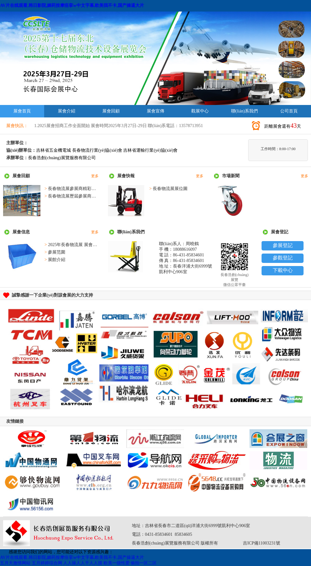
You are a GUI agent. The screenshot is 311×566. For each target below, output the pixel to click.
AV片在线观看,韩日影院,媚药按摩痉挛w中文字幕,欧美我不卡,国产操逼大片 (72, 5)
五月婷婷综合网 (47, 563)
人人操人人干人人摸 (82, 563)
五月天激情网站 (15, 563)
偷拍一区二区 (144, 563)
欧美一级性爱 (117, 563)
